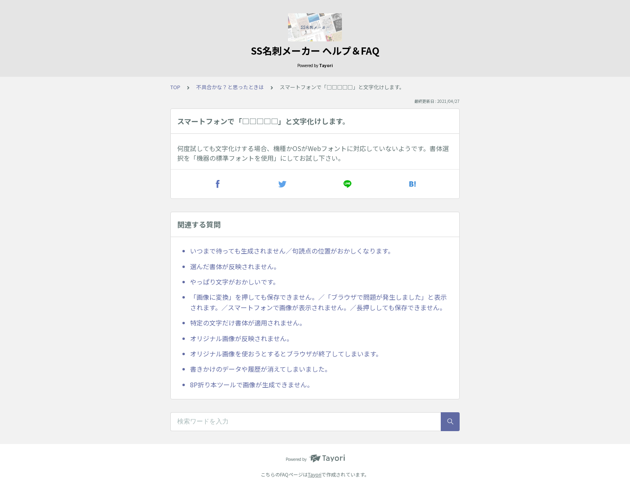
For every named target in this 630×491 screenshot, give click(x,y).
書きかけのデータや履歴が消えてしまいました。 (260, 369)
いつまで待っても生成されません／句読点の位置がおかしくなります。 (292, 251)
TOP (175, 87)
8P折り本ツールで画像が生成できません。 (251, 384)
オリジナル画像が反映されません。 (241, 338)
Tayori (314, 474)
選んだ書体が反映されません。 (235, 266)
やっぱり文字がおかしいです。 (234, 281)
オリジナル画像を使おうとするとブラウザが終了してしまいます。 (286, 353)
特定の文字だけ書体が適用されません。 (248, 322)
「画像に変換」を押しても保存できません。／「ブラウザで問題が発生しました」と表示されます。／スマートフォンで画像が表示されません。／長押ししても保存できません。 (318, 302)
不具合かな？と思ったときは (230, 87)
